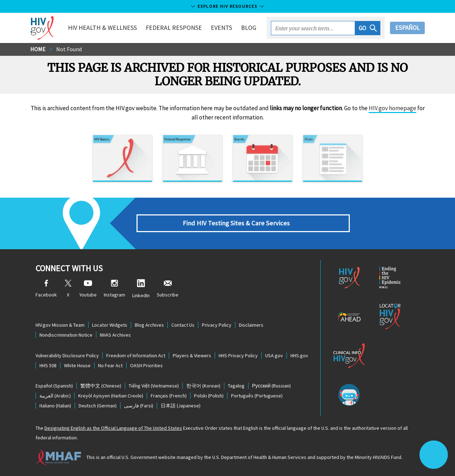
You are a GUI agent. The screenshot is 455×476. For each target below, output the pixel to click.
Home (38, 49)
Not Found (69, 49)
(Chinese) (100, 386)
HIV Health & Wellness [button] (102, 27)
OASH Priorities (146, 365)
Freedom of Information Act (135, 355)
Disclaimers (251, 325)
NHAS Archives (115, 335)
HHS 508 (48, 365)
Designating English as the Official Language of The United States (113, 428)
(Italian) (55, 405)
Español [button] (407, 28)
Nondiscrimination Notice (65, 335)
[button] (367, 28)
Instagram (114, 289)
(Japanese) (180, 405)
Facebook (46, 289)
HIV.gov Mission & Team (60, 325)
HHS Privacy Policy (238, 355)
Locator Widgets (109, 325)
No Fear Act (110, 365)
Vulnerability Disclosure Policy (67, 355)
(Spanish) (54, 386)
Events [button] (221, 27)
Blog (248, 27)
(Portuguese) (257, 395)
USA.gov (274, 355)
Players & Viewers (192, 355)
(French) (169, 395)
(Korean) (203, 386)
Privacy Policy (216, 325)
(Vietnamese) (154, 386)
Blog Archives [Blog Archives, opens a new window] (149, 325)
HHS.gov (299, 355)
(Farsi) (138, 405)
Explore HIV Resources (227, 6)
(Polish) (209, 395)
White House (77, 365)
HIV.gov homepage (392, 108)
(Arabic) (55, 395)
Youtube (88, 289)
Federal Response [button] (174, 27)
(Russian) (271, 386)
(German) (98, 405)
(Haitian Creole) (110, 395)
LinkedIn (141, 289)
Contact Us (182, 325)
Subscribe (167, 289)
